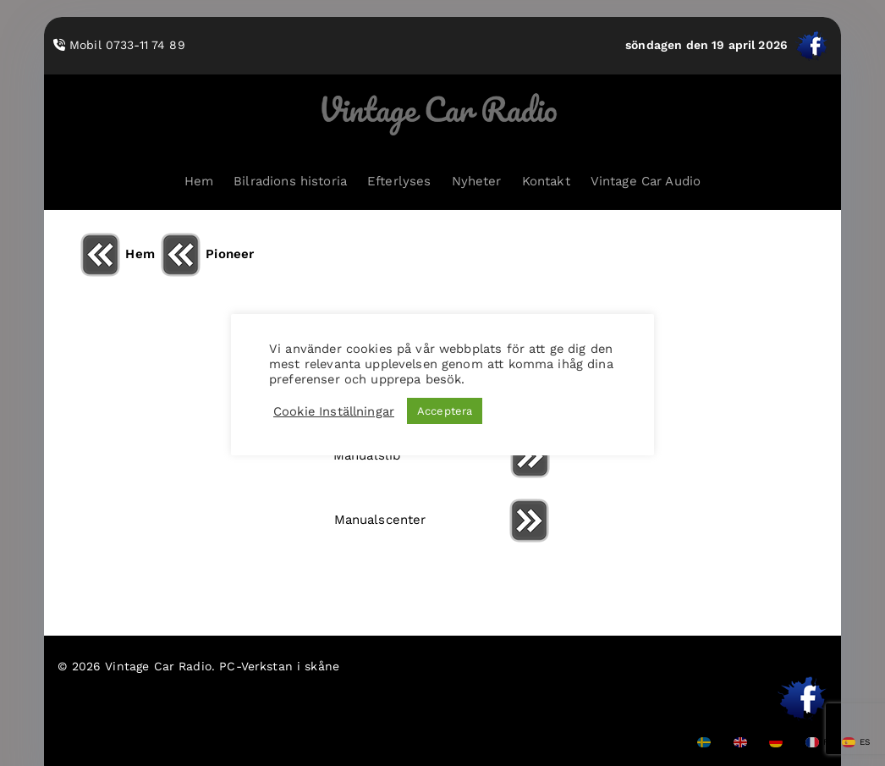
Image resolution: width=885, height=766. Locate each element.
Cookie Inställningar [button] (333, 411)
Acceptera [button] (444, 411)
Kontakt (546, 181)
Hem (198, 181)
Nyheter (477, 181)
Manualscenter (443, 519)
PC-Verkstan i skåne (279, 666)
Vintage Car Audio (646, 181)
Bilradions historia (290, 181)
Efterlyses (399, 181)
